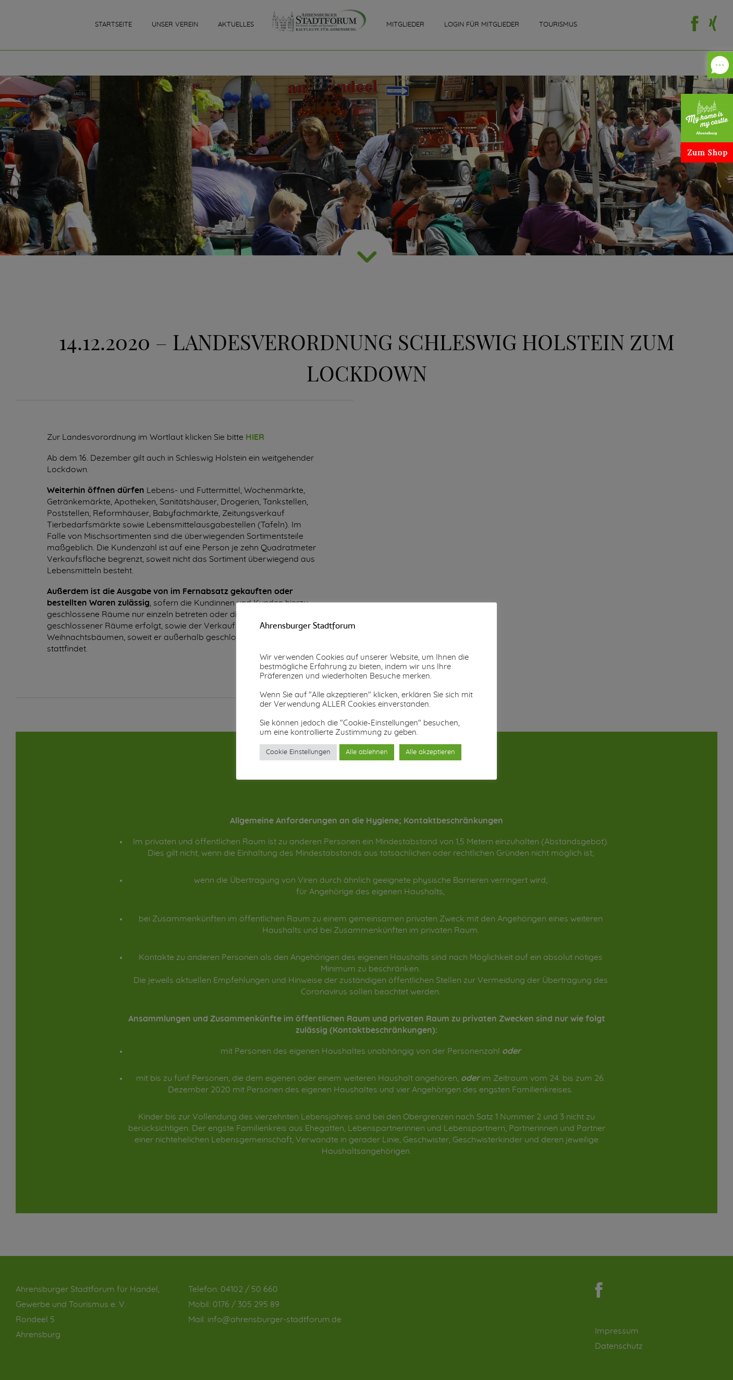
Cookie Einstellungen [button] (298, 752)
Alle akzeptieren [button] (430, 752)
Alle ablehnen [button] (367, 752)
